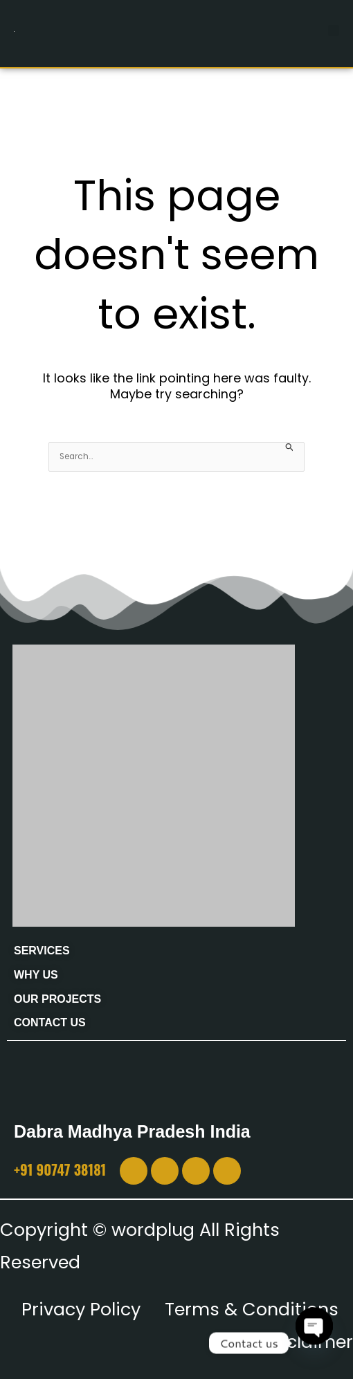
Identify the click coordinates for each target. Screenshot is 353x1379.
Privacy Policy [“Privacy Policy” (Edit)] (81, 1309)
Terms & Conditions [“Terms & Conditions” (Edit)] (251, 1309)
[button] (333, 30)
